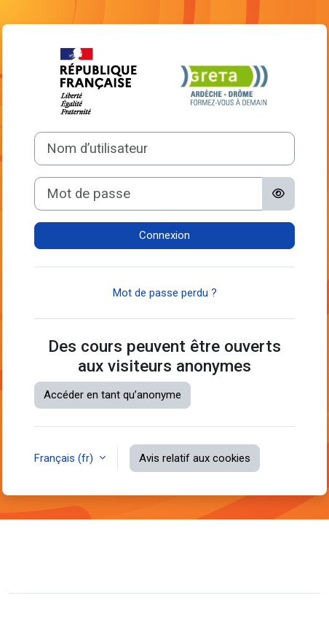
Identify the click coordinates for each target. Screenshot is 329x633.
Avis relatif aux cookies (194, 458)
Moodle (89, 613)
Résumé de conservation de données (109, 566)
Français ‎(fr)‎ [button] (65, 458)
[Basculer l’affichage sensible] (278, 194)
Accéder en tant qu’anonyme (112, 394)
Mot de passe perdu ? (165, 292)
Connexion (164, 235)
